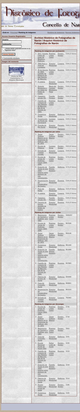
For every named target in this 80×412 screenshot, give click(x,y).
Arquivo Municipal (53, 64)
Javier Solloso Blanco (52, 136)
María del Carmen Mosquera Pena (53, 89)
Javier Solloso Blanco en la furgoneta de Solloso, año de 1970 (43, 139)
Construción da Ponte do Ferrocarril (42, 121)
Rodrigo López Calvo (52, 55)
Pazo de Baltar (41, 190)
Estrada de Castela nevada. (42, 152)
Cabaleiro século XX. (42, 97)
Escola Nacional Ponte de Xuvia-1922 (42, 345)
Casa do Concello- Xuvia (41, 285)
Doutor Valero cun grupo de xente (42, 387)
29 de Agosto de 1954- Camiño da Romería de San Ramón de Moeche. (43, 74)
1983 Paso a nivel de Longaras (42, 65)
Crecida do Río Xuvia (42, 126)
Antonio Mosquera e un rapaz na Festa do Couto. (42, 89)
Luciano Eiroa (52, 120)
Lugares (61, 64)
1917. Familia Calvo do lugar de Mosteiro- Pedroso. (43, 57)
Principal (13, 32)
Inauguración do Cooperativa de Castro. (43, 183)
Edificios (61, 114)
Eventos (61, 70)
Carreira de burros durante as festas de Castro (42, 206)
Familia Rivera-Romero (52, 169)
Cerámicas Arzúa (42, 115)
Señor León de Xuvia (52, 345)
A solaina (41, 82)
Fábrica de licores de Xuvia (42, 278)
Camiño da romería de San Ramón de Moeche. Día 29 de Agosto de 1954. (42, 106)
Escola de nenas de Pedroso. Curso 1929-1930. (42, 160)
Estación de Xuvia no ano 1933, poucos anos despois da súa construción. (43, 172)
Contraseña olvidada (11, 58)
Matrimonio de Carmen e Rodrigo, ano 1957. (43, 217)
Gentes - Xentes (61, 54)
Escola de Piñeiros (41, 147)
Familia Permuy (52, 97)
